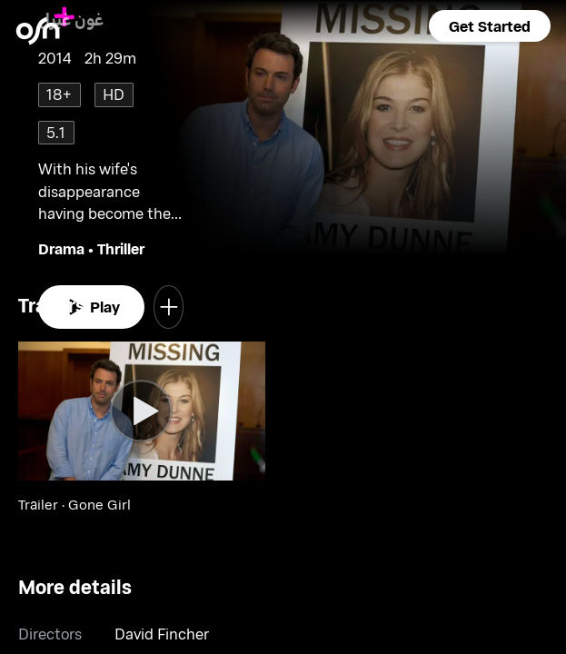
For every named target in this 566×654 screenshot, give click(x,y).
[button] (490, 26)
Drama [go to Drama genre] (61, 248)
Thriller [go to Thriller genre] (120, 248)
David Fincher (161, 633)
